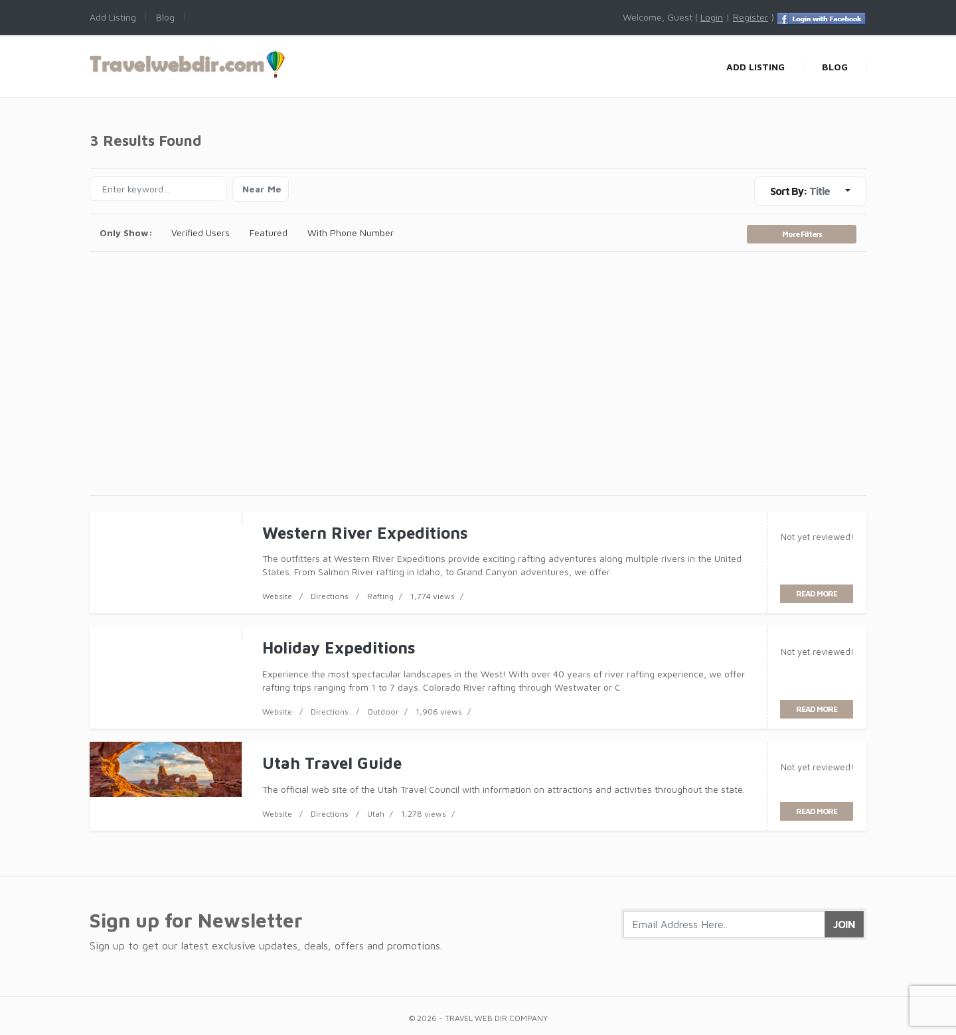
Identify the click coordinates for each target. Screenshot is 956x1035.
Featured (268, 232)
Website (277, 596)
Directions (330, 596)
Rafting (380, 596)
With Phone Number (350, 232)
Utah (375, 814)
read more (816, 593)
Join (844, 924)
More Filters (802, 234)
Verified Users (200, 232)
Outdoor (383, 712)
